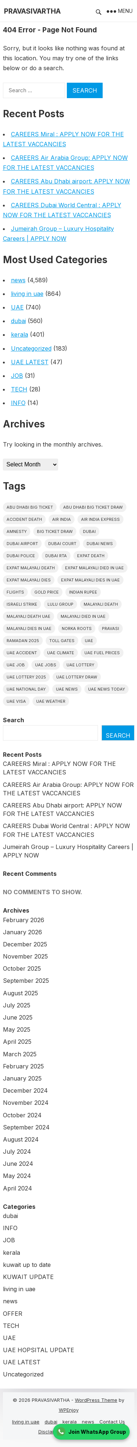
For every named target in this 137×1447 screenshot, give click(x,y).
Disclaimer (50, 1432)
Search (13, 720)
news (18, 280)
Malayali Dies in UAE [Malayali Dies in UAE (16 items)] (29, 628)
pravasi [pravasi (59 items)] (110, 628)
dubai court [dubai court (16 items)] (62, 543)
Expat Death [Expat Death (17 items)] (90, 555)
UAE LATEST (30, 362)
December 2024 (25, 1090)
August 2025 (20, 993)
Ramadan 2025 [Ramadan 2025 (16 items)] (23, 640)
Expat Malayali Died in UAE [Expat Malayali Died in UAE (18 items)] (94, 567)
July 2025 (16, 1005)
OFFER (12, 1313)
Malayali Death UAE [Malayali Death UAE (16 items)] (28, 616)
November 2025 (25, 956)
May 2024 (17, 1175)
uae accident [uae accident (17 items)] (22, 652)
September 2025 (26, 980)
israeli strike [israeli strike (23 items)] (22, 604)
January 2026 (22, 932)
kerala (19, 334)
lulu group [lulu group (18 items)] (60, 604)
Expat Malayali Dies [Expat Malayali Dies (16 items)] (29, 580)
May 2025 (16, 1029)
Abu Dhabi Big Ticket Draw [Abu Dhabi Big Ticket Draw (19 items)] (93, 507)
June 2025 (18, 1017)
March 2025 (20, 1054)
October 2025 (22, 968)
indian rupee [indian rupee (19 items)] (83, 592)
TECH (19, 389)
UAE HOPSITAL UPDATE (38, 1350)
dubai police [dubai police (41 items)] (21, 555)
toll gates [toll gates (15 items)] (62, 640)
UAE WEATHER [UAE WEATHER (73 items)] (50, 701)
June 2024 (18, 1163)
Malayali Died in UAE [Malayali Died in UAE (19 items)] (83, 616)
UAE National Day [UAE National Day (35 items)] (26, 689)
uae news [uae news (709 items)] (67, 689)
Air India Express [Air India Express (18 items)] (100, 519)
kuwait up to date (27, 1264)
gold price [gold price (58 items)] (46, 592)
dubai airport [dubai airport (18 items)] (22, 543)
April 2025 (17, 1041)
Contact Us (112, 1422)
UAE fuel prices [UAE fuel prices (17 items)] (102, 652)
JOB (17, 375)
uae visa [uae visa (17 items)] (16, 701)
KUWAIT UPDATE (28, 1277)
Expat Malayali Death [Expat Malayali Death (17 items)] (31, 567)
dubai (18, 321)
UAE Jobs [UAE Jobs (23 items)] (45, 664)
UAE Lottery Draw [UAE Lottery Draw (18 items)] (76, 677)
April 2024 (17, 1188)
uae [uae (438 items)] (89, 640)
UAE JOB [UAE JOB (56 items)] (16, 664)
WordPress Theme (96, 1400)
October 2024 (22, 1115)
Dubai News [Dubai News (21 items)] (100, 543)
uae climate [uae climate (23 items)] (60, 652)
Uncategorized (31, 348)
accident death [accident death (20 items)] (24, 519)
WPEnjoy (69, 1410)
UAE (17, 307)
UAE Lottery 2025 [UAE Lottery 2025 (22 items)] (26, 677)
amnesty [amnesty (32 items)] (17, 531)
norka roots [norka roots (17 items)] (77, 628)
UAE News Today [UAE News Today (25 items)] (106, 689)
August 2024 (21, 1139)
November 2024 (26, 1102)
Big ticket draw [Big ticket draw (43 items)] (55, 531)
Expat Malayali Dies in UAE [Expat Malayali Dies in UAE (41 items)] (90, 580)
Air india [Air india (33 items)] (61, 519)
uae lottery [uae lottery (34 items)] (80, 664)
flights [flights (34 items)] (15, 592)
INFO (18, 402)
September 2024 (26, 1127)
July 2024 (17, 1151)
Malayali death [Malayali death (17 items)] (101, 604)
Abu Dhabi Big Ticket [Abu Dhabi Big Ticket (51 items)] (30, 507)
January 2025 (22, 1078)
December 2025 (25, 944)
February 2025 (23, 1066)
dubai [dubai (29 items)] (89, 531)
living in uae (27, 293)
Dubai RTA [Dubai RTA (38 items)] (56, 555)
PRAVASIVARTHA (32, 11)
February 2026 (23, 920)
